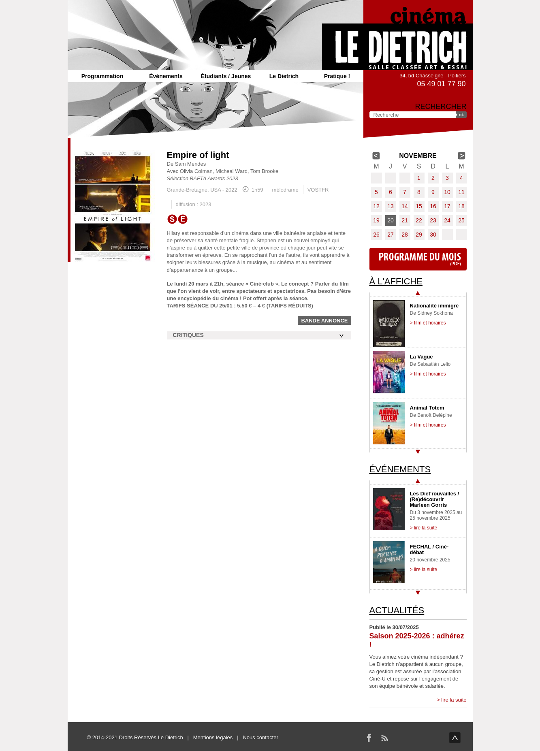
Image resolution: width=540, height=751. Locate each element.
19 (376, 220)
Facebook (369, 737)
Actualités (397, 610)
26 (376, 234)
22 (419, 220)
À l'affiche (396, 281)
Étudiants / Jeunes (226, 76)
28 (404, 234)
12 (376, 206)
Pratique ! (337, 76)
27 (390, 234)
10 (447, 192)
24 (447, 220)
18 (461, 206)
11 (461, 192)
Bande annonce (324, 321)
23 (433, 220)
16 (433, 206)
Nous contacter (260, 737)
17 (447, 206)
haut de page (455, 737)
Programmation (102, 76)
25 (461, 220)
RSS (384, 737)
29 (419, 234)
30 (433, 234)
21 (404, 220)
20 (390, 220)
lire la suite (453, 700)
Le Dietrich (284, 76)
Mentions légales (213, 737)
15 (419, 206)
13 (390, 206)
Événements (165, 76)
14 (404, 206)
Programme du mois (418, 259)
